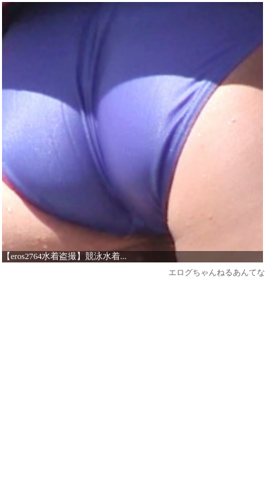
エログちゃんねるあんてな (216, 272)
